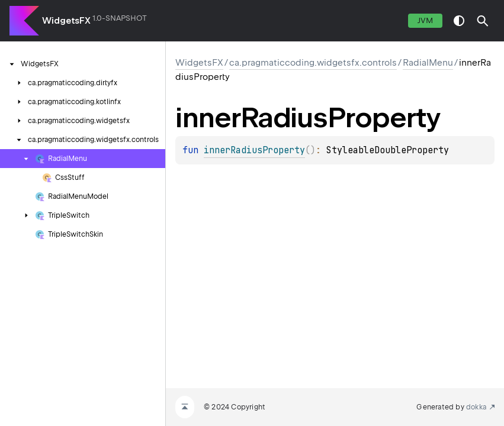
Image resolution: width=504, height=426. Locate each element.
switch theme (459, 21)
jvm (425, 20)
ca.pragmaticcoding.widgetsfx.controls (313, 62)
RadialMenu (428, 62)
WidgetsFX (66, 20)
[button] (483, 21)
